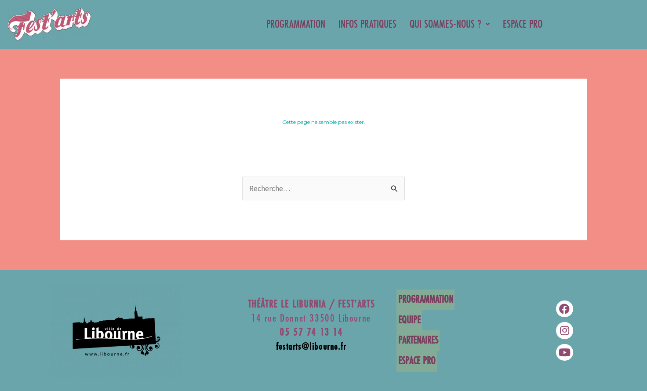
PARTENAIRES (416, 340)
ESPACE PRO (522, 24)
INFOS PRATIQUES (367, 24)
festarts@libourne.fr (311, 348)
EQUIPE (407, 320)
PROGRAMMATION (295, 24)
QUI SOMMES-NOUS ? (450, 24)
